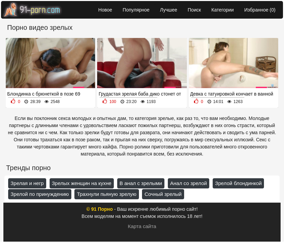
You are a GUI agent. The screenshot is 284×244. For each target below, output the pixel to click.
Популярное (136, 10)
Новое (105, 10)
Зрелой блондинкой (238, 183)
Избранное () (260, 10)
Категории (222, 10)
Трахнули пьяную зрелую (106, 194)
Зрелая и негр (27, 183)
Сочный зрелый (162, 194)
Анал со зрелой (188, 183)
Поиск (194, 10)
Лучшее (168, 10)
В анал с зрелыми (141, 183)
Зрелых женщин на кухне (81, 183)
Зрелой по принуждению (40, 194)
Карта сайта (142, 226)
